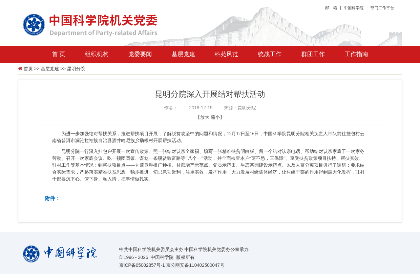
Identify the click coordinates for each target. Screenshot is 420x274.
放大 (204, 117)
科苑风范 (226, 54)
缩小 (215, 117)
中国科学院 (354, 8)
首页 (28, 68)
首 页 (58, 54)
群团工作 (313, 54)
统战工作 (270, 54)
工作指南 (356, 54)
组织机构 (97, 54)
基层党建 (183, 54)
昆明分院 (76, 68)
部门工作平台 (382, 8)
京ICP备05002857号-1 (142, 265)
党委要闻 (140, 54)
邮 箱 (331, 8)
